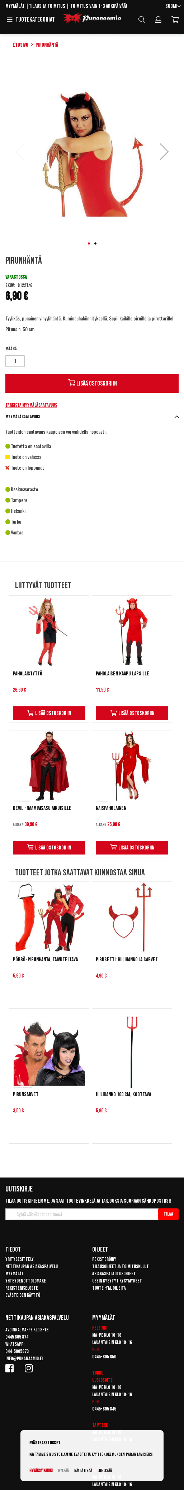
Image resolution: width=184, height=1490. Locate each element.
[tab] (92, 416)
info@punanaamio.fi (24, 1358)
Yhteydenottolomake (25, 1281)
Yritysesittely (19, 1259)
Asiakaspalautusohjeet (114, 1274)
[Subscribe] (168, 1214)
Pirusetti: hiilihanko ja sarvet (127, 959)
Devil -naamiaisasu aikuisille (42, 808)
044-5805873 (17, 1351)
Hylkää (63, 1470)
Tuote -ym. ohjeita (109, 1288)
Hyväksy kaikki (41, 1470)
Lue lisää (105, 1470)
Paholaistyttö (27, 673)
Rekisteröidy (104, 1259)
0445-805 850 (104, 1357)
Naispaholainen (111, 808)
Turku (97, 1373)
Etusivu (20, 45)
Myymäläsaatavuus (22, 417)
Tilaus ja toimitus (47, 6)
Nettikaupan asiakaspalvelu (31, 1266)
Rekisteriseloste (21, 1288)
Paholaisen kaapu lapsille (122, 673)
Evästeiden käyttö (22, 1295)
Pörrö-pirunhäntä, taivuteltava (45, 959)
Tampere (100, 1425)
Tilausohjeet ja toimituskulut (120, 1266)
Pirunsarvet (25, 1094)
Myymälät (15, 6)
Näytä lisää (83, 1470)
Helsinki (99, 1328)
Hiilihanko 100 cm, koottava (123, 1094)
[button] (173, 7)
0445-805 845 (104, 1409)
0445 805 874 (16, 1337)
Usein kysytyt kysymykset (117, 1281)
